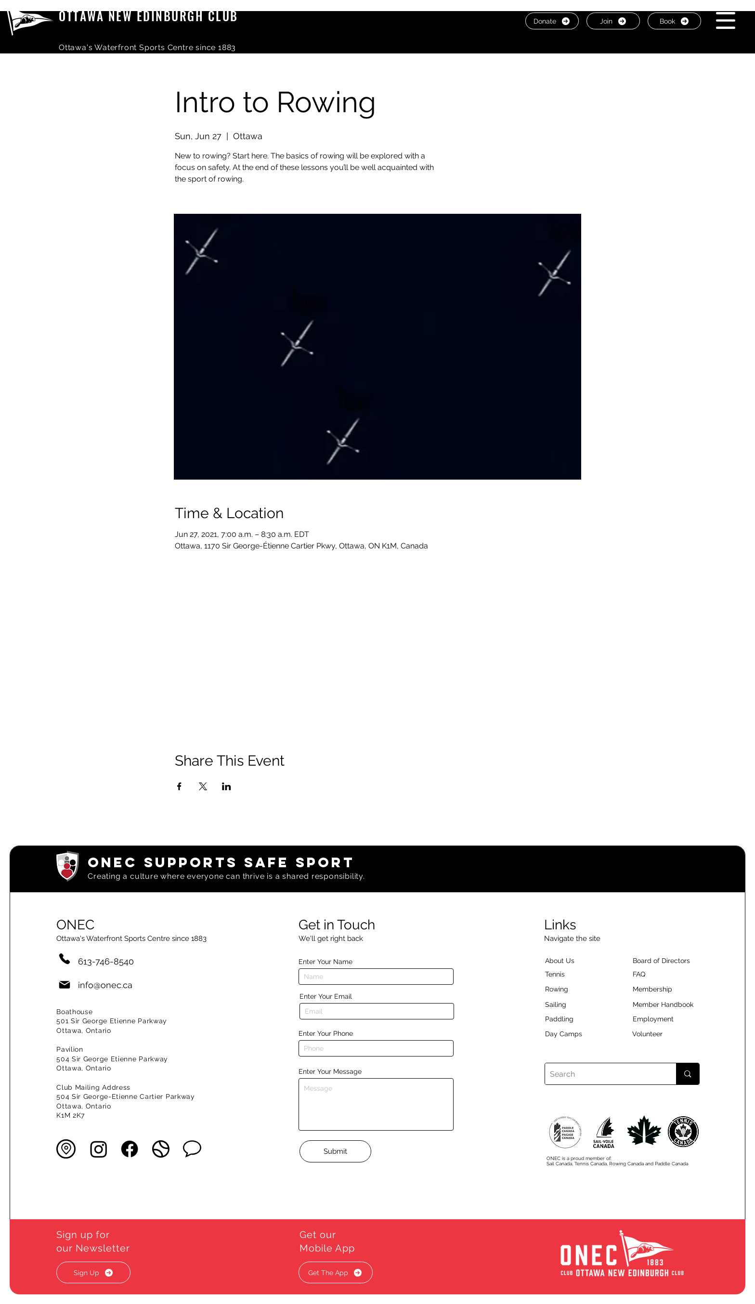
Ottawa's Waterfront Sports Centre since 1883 (147, 47)
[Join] (613, 21)
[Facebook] (129, 1149)
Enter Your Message (330, 1071)
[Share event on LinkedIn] (226, 786)
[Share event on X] (203, 786)
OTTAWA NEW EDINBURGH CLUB (148, 16)
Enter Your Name (325, 961)
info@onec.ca (105, 985)
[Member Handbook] (670, 1004)
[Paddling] (569, 1019)
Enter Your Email (325, 996)
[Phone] (64, 958)
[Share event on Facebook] (179, 786)
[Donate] (552, 21)
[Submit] (335, 1151)
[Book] (674, 21)
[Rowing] (565, 989)
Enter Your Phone (326, 1033)
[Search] (603, 1073)
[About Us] (577, 960)
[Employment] (664, 1019)
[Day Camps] (574, 1034)
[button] (725, 20)
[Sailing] (574, 1004)
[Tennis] (561, 974)
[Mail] (64, 985)
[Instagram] (99, 1149)
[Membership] (657, 989)
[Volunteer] (664, 1034)
